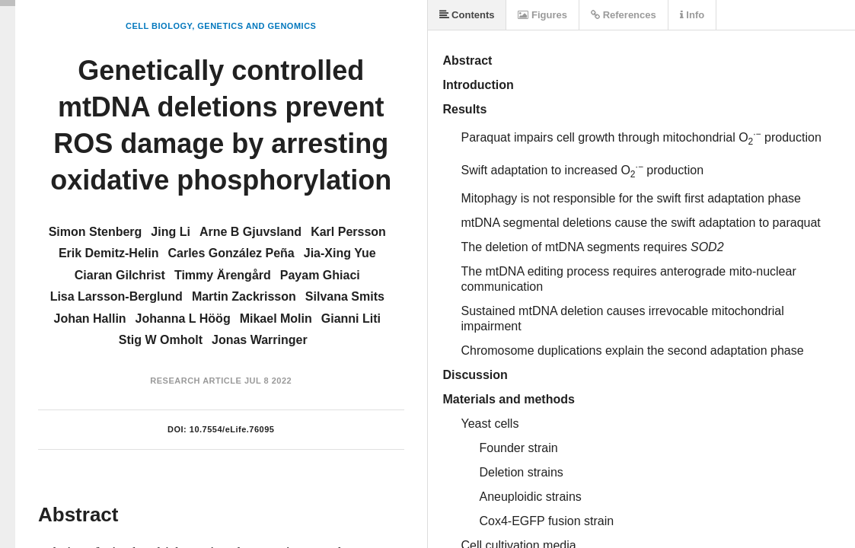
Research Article (195, 380)
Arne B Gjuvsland (250, 231)
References (623, 15)
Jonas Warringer (260, 339)
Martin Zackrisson (244, 296)
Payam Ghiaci (320, 275)
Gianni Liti (351, 318)
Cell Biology (159, 25)
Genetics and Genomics (256, 25)
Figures (542, 15)
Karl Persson (348, 231)
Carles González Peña (230, 253)
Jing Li (170, 231)
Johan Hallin (89, 318)
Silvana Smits (344, 296)
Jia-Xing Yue (340, 253)
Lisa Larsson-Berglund (116, 296)
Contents (467, 15)
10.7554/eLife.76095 (232, 429)
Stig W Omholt (161, 339)
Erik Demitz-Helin (109, 253)
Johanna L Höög (183, 318)
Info (692, 15)
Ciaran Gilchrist (120, 275)
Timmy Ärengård (222, 275)
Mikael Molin (276, 318)
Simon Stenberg (95, 231)
